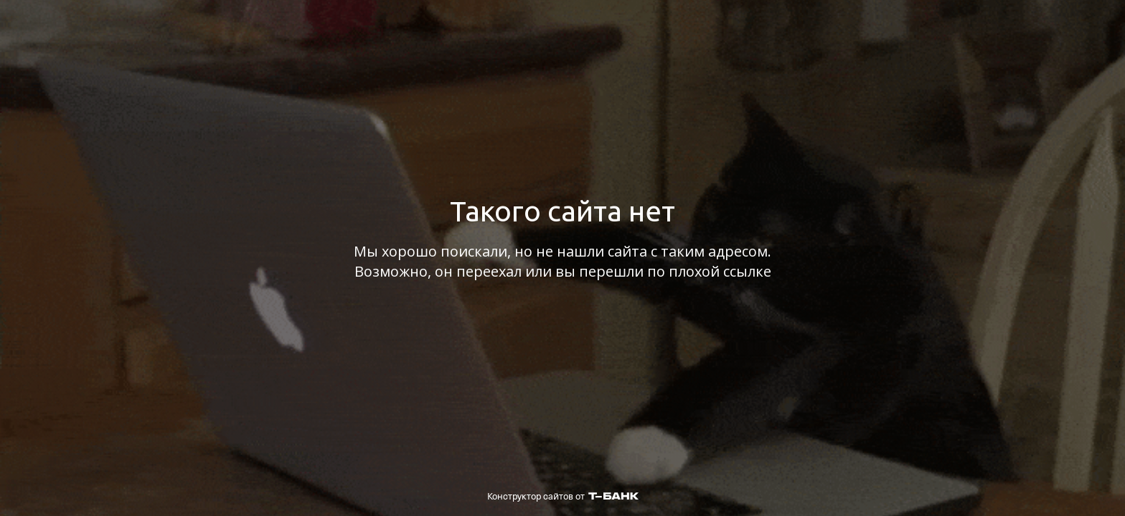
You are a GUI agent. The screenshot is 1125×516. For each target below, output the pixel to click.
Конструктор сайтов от (563, 496)
